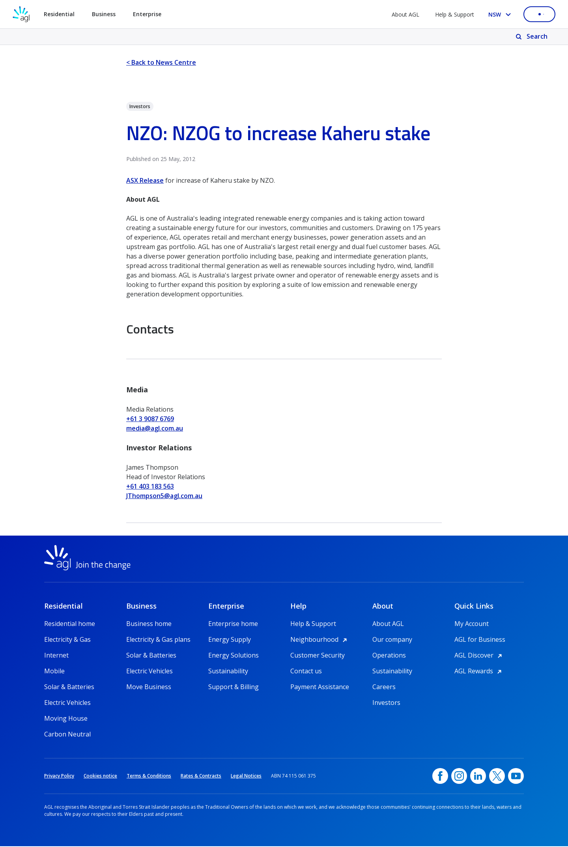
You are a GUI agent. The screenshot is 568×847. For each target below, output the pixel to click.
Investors (386, 703)
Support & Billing (233, 687)
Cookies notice (100, 776)
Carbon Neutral (67, 735)
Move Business (148, 687)
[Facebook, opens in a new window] (440, 777)
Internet (56, 656)
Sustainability (228, 671)
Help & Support (454, 14)
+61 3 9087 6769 (150, 418)
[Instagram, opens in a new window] (459, 777)
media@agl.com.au (154, 428)
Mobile (54, 671)
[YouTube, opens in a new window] (516, 777)
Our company (392, 640)
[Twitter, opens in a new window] (497, 777)
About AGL (405, 14)
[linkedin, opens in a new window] (478, 777)
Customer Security (317, 656)
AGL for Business (479, 640)
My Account (471, 624)
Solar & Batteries (69, 687)
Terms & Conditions (149, 776)
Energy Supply (229, 640)
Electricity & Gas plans (158, 640)
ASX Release (145, 180)
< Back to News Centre (161, 62)
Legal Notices (246, 776)
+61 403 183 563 (150, 486)
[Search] (532, 37)
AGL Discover (479, 656)
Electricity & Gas (67, 640)
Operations (389, 656)
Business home (149, 624)
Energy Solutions (233, 656)
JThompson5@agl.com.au (164, 495)
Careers (384, 687)
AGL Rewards (479, 671)
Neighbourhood (319, 640)
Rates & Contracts (201, 776)
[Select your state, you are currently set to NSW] (501, 14)
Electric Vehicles (67, 703)
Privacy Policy (59, 776)
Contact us (306, 671)
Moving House (66, 719)
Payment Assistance (319, 687)
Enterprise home (233, 624)
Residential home (69, 624)
